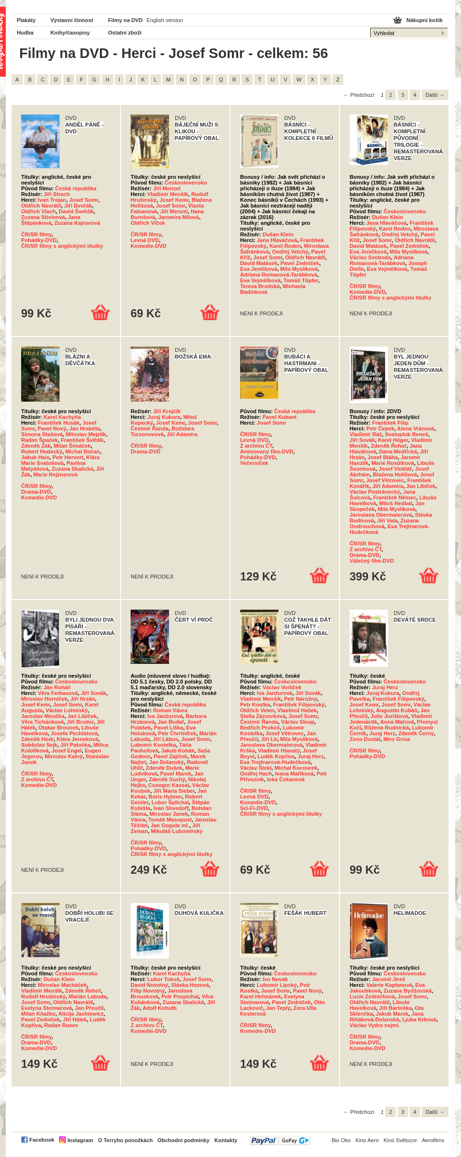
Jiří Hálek (75, 1019)
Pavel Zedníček (299, 263)
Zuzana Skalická (72, 469)
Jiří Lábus (165, 739)
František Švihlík (82, 440)
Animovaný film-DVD (266, 451)
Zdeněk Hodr (37, 739)
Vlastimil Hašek (297, 710)
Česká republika (76, 188)
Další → (435, 95)
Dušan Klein (278, 234)
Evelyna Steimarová (46, 1008)
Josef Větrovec (385, 480)
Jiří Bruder (80, 722)
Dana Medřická (398, 451)
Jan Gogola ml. (170, 825)
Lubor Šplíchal (170, 802)
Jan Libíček (421, 486)
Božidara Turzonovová (162, 431)
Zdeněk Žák (36, 446)
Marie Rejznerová (56, 474)
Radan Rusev (61, 1025)
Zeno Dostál (365, 739)
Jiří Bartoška (395, 1008)
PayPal (279, 1140)
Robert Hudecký (41, 451)
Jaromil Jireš (388, 979)
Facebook (41, 1140)
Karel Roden (285, 246)
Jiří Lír (269, 739)
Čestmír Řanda (150, 428)
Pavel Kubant (280, 417)
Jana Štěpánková (50, 220)
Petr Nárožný (300, 699)
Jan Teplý (278, 1008)
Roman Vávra (170, 710)
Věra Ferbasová (58, 693)
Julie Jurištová (389, 716)
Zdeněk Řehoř (389, 446)
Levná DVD (145, 240)
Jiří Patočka (75, 745)
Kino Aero (367, 1140)
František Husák (58, 423)
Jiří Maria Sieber (173, 791)
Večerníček (254, 463)
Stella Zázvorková (263, 716)
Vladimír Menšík (167, 194)
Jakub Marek (392, 1014)
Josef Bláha (382, 457)
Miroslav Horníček (44, 699)
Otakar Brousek (58, 727)
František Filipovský (299, 704)
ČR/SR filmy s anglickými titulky (62, 246)
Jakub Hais (35, 457)
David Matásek (259, 263)
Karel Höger (393, 440)
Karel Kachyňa (62, 417)
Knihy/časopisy (70, 32)
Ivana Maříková (294, 773)
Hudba (25, 32)
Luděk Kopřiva (276, 756)
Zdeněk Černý (416, 733)
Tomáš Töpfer (300, 280)
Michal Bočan (82, 451)
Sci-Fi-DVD (254, 808)
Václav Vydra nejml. (375, 1025)
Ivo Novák (275, 979)
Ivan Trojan (52, 200)
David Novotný (149, 985)
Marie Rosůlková (392, 463)
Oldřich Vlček (148, 223)
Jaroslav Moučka (42, 716)
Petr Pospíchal (180, 996)
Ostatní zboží (125, 32)
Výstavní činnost (71, 20)
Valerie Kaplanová (389, 985)
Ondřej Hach (256, 773)
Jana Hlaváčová (277, 240)
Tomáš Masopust (170, 819)
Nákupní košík (424, 20)
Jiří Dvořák (78, 205)
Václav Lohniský (67, 710)
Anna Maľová (397, 722)
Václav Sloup (298, 722)
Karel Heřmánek (260, 996)
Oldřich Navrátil (41, 205)
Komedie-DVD (149, 246)
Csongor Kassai (168, 785)
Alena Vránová (415, 428)
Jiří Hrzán (83, 699)
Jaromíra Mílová (178, 217)
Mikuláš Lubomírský (177, 831)
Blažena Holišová (395, 474)
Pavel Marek (176, 773)
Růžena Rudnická (386, 727)
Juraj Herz (311, 756)
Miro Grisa (396, 739)
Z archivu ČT (256, 446)
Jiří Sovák (362, 440)
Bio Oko (341, 1140)
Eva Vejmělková (260, 280)
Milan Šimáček (72, 446)
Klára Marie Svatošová (60, 460)
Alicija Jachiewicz (81, 1014)
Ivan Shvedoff (170, 808)
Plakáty (26, 20)
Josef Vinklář (395, 469)
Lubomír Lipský (277, 985)
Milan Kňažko (38, 1014)
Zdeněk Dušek (164, 768)
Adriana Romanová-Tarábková (278, 275)
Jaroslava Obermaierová (381, 515)
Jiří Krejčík (167, 411)
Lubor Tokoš (163, 979)
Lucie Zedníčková (372, 996)
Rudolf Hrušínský (43, 996)
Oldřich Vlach (38, 211)
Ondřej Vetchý (290, 252)
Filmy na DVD (125, 20)
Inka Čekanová (285, 779)
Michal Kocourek (296, 768)
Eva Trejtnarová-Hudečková (275, 762)
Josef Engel (66, 750)
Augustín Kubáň (396, 710)
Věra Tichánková (42, 722)
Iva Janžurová (165, 716)
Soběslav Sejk (39, 745)
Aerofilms (433, 1140)
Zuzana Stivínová (43, 217)
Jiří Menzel (167, 188)
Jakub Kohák (177, 750)
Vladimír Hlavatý (279, 750)
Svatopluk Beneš (406, 434)
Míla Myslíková (298, 269)
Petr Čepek (380, 428)
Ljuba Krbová (419, 1019)
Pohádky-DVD (39, 240)
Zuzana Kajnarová (77, 223)
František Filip (390, 423)
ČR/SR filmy (36, 234)
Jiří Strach (57, 194)
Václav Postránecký (375, 492)
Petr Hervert (67, 457)
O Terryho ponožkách (125, 1140)
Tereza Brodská (260, 286)
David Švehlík (76, 211)
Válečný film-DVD (372, 561)
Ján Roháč (57, 687)
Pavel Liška (168, 727)
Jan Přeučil (89, 1008)
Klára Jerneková (77, 739)
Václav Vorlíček (282, 687)
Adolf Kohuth (160, 1008)
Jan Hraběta (84, 428)
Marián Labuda (88, 996)
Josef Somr (83, 200)
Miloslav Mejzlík (86, 434)
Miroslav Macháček (62, 985)
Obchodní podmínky (183, 1140)
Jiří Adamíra (182, 434)
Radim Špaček (39, 440)
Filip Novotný (148, 991)
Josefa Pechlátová (74, 733)
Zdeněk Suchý (167, 779)
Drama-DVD (36, 492)
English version (164, 20)
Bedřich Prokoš (260, 727)
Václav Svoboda (370, 257)
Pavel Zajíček (170, 756)
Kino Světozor (400, 1140)
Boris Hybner (165, 796)
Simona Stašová (41, 434)
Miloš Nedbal (395, 503)
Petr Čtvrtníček (177, 733)
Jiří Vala (387, 520)
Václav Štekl (255, 768)
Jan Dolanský (166, 762)
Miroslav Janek (168, 814)
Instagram (80, 1140)
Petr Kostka (255, 704)
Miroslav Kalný (64, 756)
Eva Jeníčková (258, 269)
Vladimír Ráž (366, 434)
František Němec (394, 497)
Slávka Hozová (190, 985)
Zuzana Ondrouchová (384, 523)
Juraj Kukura (163, 417)
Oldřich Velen (257, 710)
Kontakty (225, 1140)
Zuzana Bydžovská (408, 991)
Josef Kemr (173, 200)
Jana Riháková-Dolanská (387, 1016)
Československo (186, 182)
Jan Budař (171, 722)
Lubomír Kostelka (153, 745)
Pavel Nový (51, 428)
